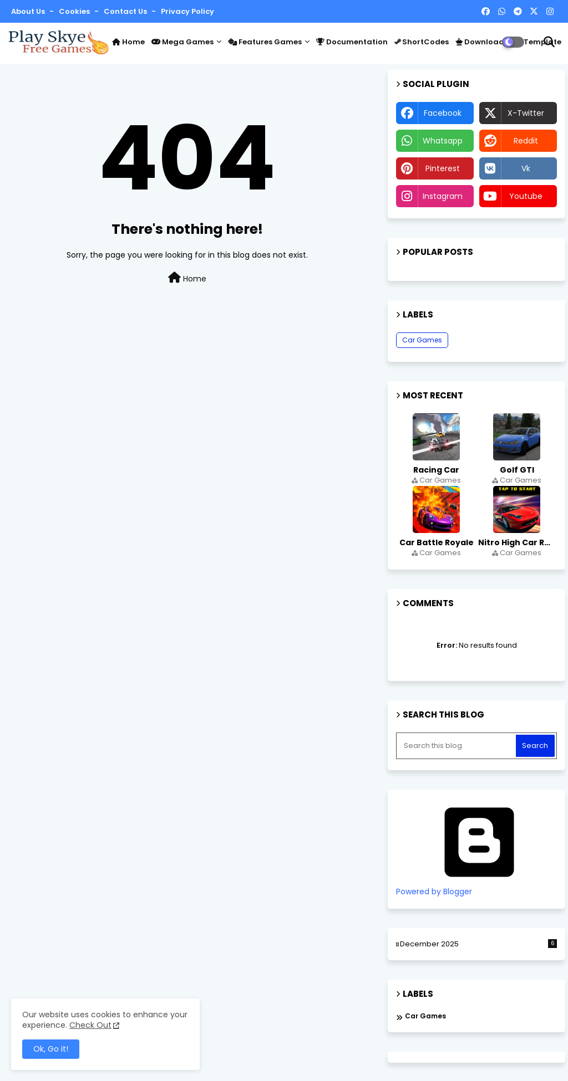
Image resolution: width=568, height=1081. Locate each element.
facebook (443, 113)
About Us (29, 11)
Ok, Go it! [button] (50, 1048)
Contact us (126, 11)
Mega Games (182, 42)
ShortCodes (421, 42)
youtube (525, 196)
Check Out (90, 1025)
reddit (526, 140)
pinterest (442, 168)
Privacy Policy (187, 11)
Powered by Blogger (479, 886)
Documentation (352, 42)
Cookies (75, 11)
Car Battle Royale (436, 542)
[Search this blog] (457, 746)
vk (525, 168)
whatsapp (443, 140)
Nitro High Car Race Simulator (517, 542)
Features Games (265, 42)
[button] (549, 42)
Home (128, 42)
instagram (443, 196)
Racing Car (436, 470)
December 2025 (478, 944)
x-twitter (526, 113)
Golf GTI (517, 470)
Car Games (422, 340)
